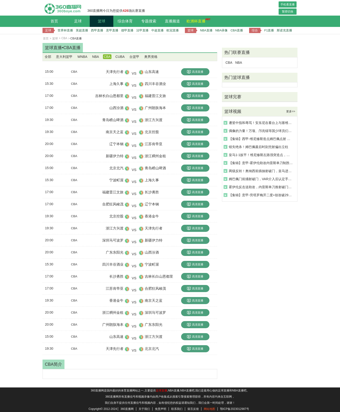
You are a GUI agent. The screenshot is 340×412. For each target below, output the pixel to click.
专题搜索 (148, 21)
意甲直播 (112, 30)
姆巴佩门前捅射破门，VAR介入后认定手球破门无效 (258, 179)
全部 (48, 57)
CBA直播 (236, 30)
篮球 (101, 21)
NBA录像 (221, 30)
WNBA (82, 57)
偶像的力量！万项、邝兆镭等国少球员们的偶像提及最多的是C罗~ (258, 131)
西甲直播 (97, 30)
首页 (54, 21)
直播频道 (172, 21)
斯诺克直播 (284, 30)
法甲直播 (142, 30)
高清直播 (195, 72)
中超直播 (157, 30)
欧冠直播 (172, 30)
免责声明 (160, 409)
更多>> (290, 111)
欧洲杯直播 (197, 20)
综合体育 (125, 21)
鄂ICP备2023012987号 (234, 409)
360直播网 (127, 409)
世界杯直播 (65, 30)
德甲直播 (127, 30)
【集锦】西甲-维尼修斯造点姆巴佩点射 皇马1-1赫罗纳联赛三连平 (258, 139)
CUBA (120, 57)
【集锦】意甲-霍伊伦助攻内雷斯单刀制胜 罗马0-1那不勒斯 (258, 163)
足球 (78, 21)
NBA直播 (206, 30)
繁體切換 (287, 11)
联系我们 (177, 409)
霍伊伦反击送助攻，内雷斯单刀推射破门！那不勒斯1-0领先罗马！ (258, 187)
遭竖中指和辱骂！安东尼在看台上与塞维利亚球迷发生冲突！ (258, 123)
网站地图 (209, 409)
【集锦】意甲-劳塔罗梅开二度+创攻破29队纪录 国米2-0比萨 (258, 195)
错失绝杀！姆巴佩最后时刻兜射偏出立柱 (256, 147)
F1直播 (269, 30)
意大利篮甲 (64, 57)
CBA (64, 38)
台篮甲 (134, 57)
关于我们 (144, 409)
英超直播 (82, 30)
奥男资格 (150, 57)
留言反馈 (193, 409)
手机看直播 (287, 4)
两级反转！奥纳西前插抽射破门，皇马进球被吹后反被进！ (258, 171)
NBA (95, 57)
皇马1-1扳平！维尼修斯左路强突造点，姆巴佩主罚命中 (258, 155)
